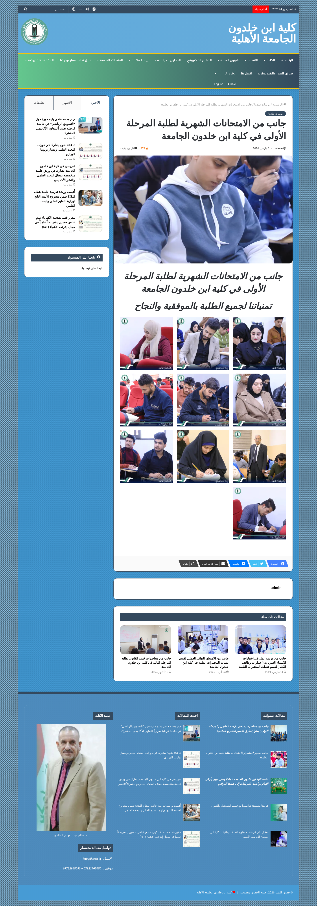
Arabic (230, 73)
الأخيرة (95, 103)
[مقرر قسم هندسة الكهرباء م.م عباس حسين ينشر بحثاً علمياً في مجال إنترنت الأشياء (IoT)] (90, 223)
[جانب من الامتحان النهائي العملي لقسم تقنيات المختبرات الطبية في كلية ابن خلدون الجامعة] (203, 639)
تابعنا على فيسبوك (91, 268)
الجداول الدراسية (169, 60)
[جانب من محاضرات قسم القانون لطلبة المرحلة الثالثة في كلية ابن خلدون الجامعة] (145, 639)
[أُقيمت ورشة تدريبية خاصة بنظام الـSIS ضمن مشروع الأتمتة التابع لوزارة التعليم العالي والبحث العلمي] (90, 198)
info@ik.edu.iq (92, 858)
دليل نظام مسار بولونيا (75, 60)
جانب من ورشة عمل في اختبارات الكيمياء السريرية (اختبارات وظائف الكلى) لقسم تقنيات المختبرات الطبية (262, 663)
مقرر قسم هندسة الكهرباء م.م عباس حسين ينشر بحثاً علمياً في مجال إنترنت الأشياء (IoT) (55, 222)
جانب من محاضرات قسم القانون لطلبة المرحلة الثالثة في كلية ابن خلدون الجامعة (146, 663)
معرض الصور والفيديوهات (275, 73)
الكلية (271, 60)
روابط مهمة (140, 60)
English (218, 84)
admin (279, 148)
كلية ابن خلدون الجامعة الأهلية (214, 892)
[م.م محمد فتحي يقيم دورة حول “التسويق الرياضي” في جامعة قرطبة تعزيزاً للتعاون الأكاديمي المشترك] (90, 125)
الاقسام (252, 60)
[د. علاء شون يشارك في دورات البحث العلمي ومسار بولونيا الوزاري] (90, 151)
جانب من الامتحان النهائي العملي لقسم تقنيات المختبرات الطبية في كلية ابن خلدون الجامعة (204, 663)
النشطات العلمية (111, 60)
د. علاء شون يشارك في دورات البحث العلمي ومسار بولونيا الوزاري (56, 149)
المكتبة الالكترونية (41, 60)
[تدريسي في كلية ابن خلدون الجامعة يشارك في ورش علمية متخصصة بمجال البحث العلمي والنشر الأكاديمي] (90, 172)
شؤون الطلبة (229, 60)
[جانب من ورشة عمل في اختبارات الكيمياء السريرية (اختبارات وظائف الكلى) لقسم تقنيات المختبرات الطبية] (260, 639)
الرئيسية (287, 60)
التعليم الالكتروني (199, 60)
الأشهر (67, 103)
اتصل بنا (246, 73)
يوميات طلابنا (262, 104)
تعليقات (39, 103)
